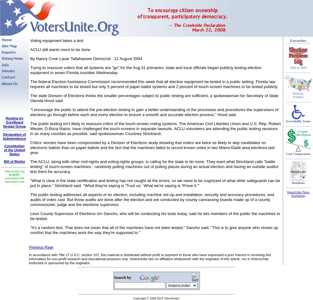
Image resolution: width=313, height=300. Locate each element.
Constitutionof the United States (14, 150)
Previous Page (41, 247)
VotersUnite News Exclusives (298, 193)
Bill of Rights (14, 161)
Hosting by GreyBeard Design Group (14, 122)
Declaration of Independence (14, 136)
